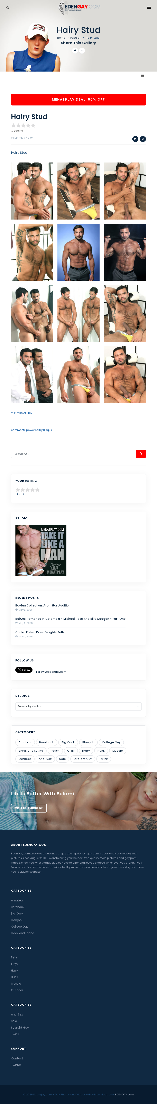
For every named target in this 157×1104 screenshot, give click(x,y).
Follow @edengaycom (51, 672)
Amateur (25, 742)
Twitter (16, 1065)
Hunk (101, 751)
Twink (104, 759)
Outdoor (25, 759)
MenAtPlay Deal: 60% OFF (78, 99)
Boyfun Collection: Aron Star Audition (43, 605)
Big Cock (68, 742)
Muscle (117, 751)
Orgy (71, 751)
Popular (75, 37)
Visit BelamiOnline (29, 808)
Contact (17, 1058)
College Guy (111, 742)
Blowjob (88, 742)
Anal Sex (45, 759)
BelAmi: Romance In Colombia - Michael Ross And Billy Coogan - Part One (70, 619)
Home (61, 37)
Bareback (46, 742)
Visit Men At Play (21, 413)
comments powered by (31, 430)
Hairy (86, 751)
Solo (62, 759)
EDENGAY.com (124, 1094)
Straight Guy (83, 759)
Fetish (55, 751)
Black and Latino (31, 751)
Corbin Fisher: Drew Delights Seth (39, 632)
